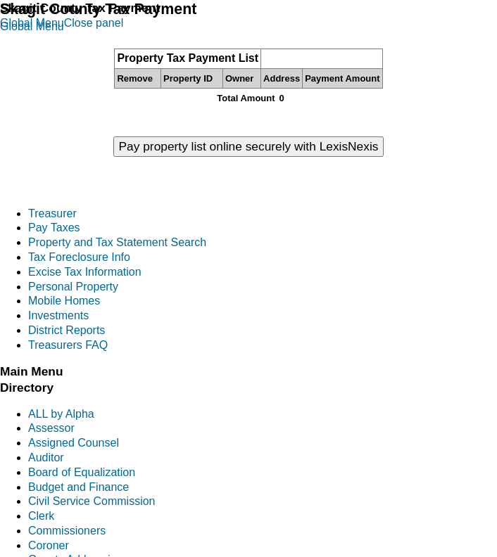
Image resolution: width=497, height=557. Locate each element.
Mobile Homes (64, 301)
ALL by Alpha (61, 414)
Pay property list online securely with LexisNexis (249, 146)
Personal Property (73, 287)
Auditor (46, 457)
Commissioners (67, 531)
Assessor (51, 428)
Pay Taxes (54, 227)
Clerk (41, 516)
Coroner (48, 545)
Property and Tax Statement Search (117, 242)
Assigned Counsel (73, 443)
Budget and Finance (78, 487)
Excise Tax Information (84, 272)
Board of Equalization (81, 472)
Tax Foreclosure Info (79, 257)
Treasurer (52, 213)
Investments (58, 315)
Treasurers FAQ (68, 345)
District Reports (66, 330)
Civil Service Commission (91, 501)
